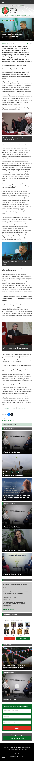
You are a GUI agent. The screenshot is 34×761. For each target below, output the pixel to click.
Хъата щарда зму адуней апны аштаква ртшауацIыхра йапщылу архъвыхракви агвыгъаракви (14, 603)
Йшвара (17, 728)
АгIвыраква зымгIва (8, 609)
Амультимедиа (26, 747)
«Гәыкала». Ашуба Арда (9, 597)
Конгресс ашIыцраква (21, 750)
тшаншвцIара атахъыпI (8, 420)
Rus (11, 5)
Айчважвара (5, 43)
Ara (23, 5)
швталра (22, 419)
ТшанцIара (29, 1)
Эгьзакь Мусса (5, 20)
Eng (13, 5)
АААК (12, 20)
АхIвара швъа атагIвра (17, 738)
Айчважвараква (21, 408)
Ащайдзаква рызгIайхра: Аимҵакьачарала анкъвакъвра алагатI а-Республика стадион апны (15, 586)
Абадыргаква (17, 747)
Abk (18, 5)
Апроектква (11, 750)
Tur (16, 5)
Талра (22, 1)
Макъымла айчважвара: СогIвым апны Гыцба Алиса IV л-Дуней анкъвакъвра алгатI (15, 592)
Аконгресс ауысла (8, 747)
